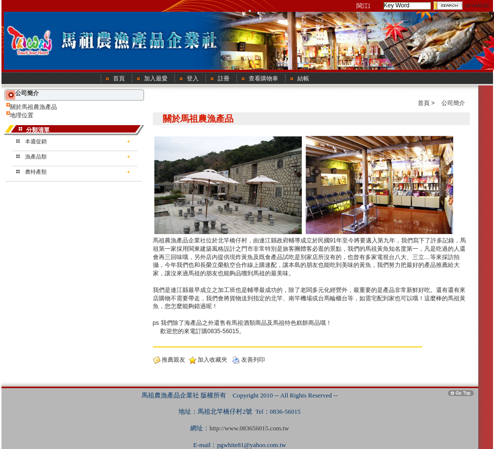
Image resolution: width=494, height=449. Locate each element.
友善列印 (253, 359)
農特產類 (36, 172)
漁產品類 (36, 156)
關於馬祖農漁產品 (33, 107)
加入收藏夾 (212, 359)
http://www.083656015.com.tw (249, 428)
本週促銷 (36, 141)
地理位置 (21, 115)
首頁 (424, 103)
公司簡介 (453, 103)
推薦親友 (173, 359)
